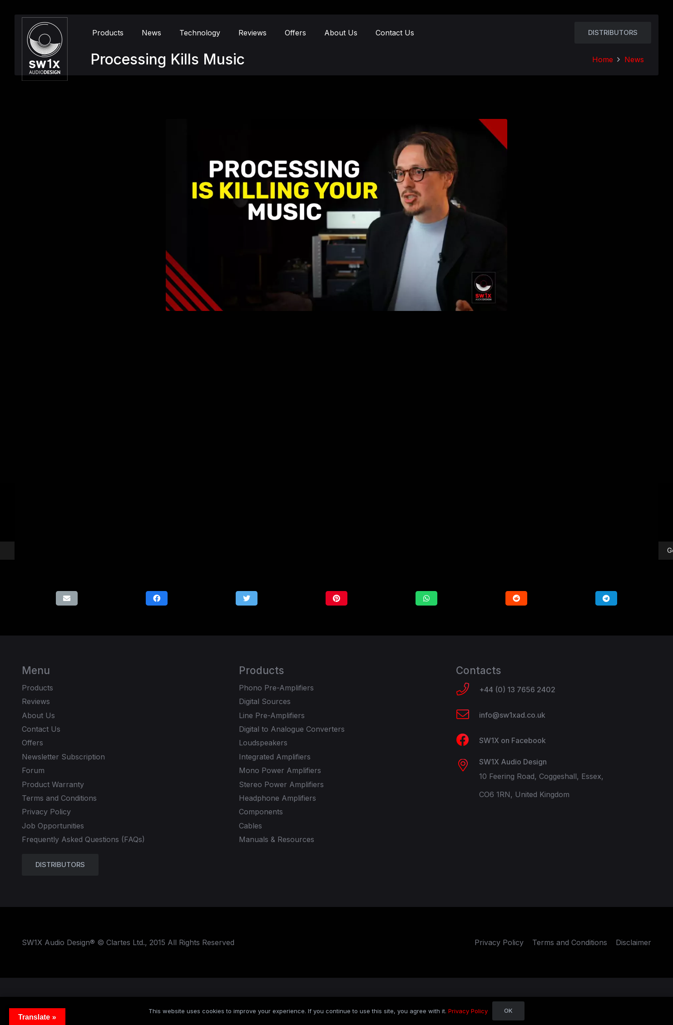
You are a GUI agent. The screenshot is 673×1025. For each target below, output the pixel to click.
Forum (33, 770)
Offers (32, 742)
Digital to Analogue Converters (292, 729)
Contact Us (41, 729)
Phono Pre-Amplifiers (276, 687)
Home (602, 59)
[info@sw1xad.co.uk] (467, 715)
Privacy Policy (46, 811)
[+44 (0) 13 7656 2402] (467, 690)
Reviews (36, 701)
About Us (38, 715)
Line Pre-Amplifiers (272, 715)
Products (37, 687)
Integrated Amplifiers (275, 756)
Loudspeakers (263, 742)
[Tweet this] (246, 598)
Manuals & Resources (276, 839)
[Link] (45, 49)
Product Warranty (53, 784)
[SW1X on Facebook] (467, 741)
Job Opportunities (53, 825)
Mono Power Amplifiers (280, 770)
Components (261, 811)
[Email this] (67, 598)
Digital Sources (265, 701)
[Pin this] (336, 598)
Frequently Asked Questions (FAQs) (83, 839)
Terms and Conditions (59, 798)
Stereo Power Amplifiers (281, 784)
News (634, 59)
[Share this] (157, 598)
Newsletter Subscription (63, 756)
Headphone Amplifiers (277, 798)
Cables (250, 825)
